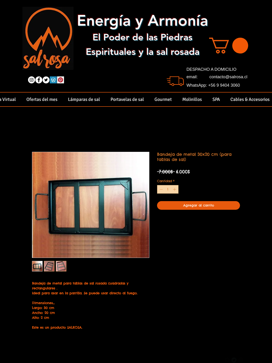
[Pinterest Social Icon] (60, 79)
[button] (228, 45)
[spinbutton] (168, 189)
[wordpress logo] (53, 79)
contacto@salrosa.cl (228, 77)
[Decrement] (161, 189)
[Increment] (175, 189)
